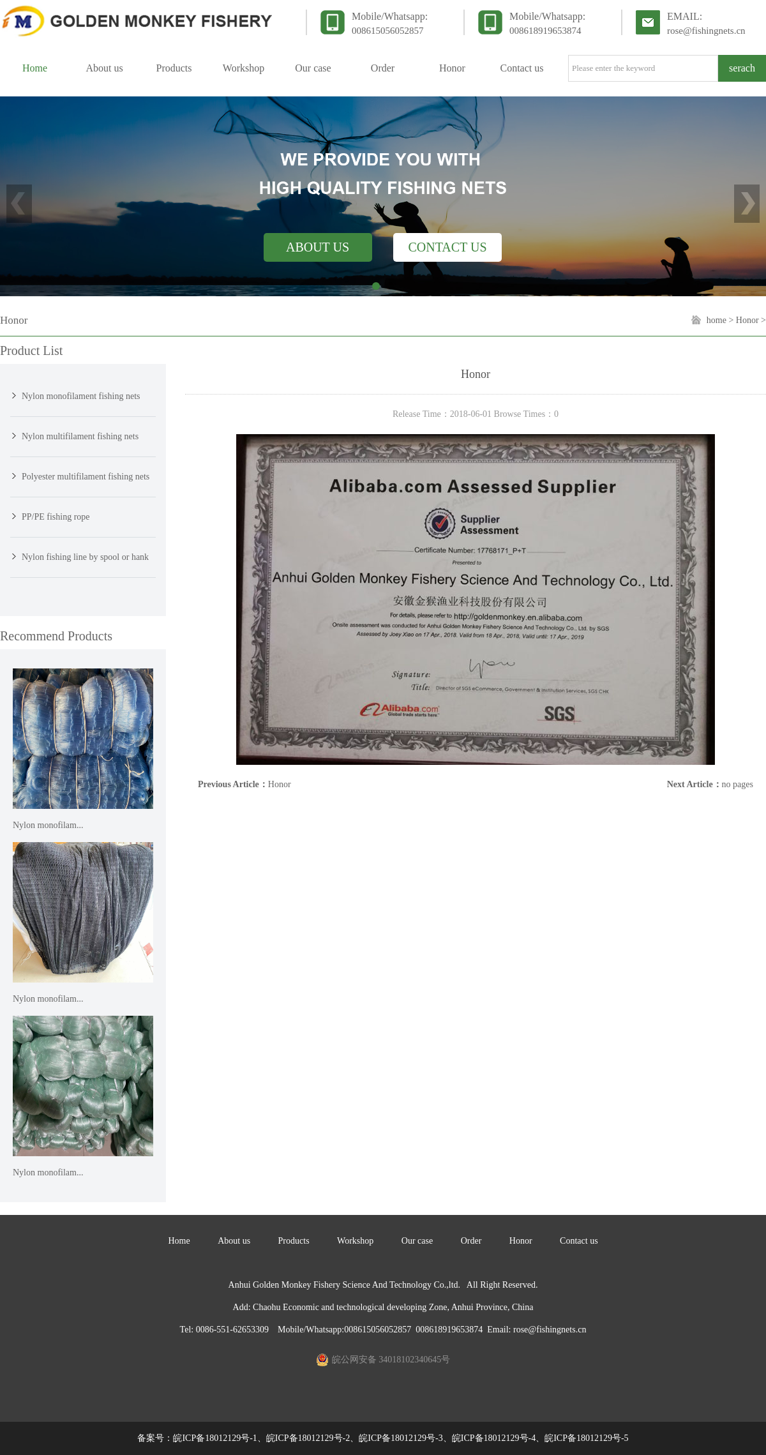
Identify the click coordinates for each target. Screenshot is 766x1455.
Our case (313, 68)
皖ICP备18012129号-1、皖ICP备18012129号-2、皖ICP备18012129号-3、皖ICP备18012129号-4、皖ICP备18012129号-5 (400, 1438)
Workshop (243, 68)
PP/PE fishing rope (56, 517)
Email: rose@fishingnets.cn (536, 1329)
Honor (452, 68)
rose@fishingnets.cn (706, 31)
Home (34, 68)
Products (174, 68)
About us (104, 68)
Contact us (522, 68)
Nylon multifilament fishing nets (80, 436)
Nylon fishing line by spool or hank (85, 557)
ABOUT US (317, 247)
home (716, 320)
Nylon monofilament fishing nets (81, 396)
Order (382, 68)
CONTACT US (447, 247)
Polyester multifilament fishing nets (85, 476)
